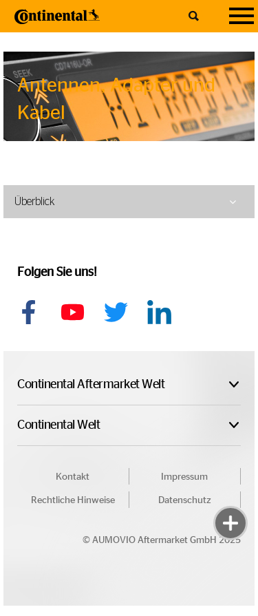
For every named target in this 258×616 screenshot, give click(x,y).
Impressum (184, 477)
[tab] (129, 201)
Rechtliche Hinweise (73, 500)
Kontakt (72, 477)
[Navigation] (241, 16)
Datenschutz (184, 500)
